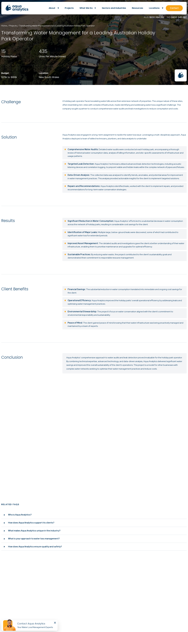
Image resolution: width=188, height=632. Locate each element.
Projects (69, 8)
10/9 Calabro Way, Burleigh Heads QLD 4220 (36, 611)
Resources (137, 8)
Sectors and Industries (114, 8)
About (54, 8)
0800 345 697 (179, 17)
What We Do (86, 8)
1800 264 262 (156, 17)
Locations (156, 8)
